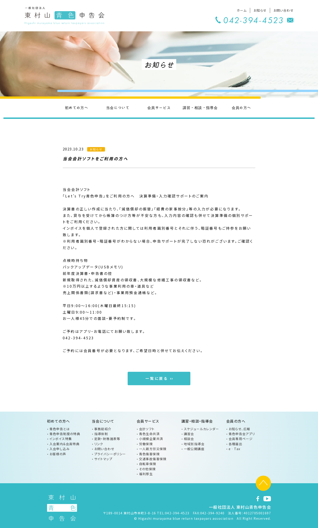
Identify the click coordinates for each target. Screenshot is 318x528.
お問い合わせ (283, 10)
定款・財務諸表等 (107, 438)
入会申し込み (59, 449)
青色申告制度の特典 (64, 434)
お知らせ (260, 10)
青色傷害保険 (149, 454)
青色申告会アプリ (242, 434)
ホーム (242, 10)
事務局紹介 (103, 429)
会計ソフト (147, 429)
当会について (117, 107)
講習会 (189, 434)
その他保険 (147, 469)
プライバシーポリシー (110, 454)
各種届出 (236, 444)
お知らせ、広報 (239, 429)
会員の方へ (241, 107)
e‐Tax (235, 449)
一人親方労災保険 (153, 449)
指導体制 (101, 434)
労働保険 (146, 444)
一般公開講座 (194, 449)
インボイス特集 (60, 438)
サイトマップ (103, 459)
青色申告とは (59, 429)
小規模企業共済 (151, 438)
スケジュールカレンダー (201, 429)
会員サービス (159, 107)
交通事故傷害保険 (153, 459)
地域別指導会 (194, 444)
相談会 (189, 438)
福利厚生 (146, 474)
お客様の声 (57, 454)
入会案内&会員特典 (64, 444)
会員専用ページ (241, 438)
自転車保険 (147, 464)
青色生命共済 (149, 434)
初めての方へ (76, 107)
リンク (98, 444)
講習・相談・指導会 (200, 107)
